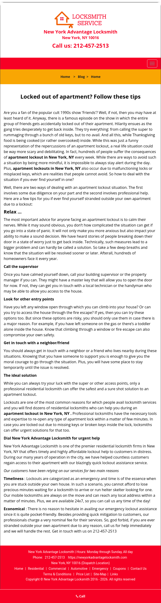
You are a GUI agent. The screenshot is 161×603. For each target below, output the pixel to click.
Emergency (100, 568)
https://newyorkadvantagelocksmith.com (97, 557)
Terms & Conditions (57, 574)
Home (65, 76)
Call (80, 596)
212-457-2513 (91, 45)
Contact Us (139, 568)
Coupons (119, 568)
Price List (83, 574)
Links (114, 574)
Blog (81, 76)
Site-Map (99, 574)
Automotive (79, 568)
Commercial (57, 568)
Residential (36, 568)
